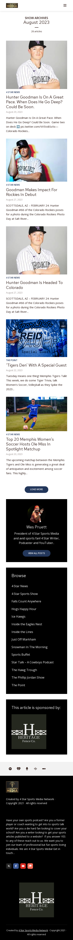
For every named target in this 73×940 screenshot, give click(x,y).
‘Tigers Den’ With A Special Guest (36, 365)
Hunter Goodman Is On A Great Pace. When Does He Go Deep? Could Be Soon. (34, 101)
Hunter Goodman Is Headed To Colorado (34, 285)
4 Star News (13, 92)
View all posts (36, 553)
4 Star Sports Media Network (37, 799)
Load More (36, 489)
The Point (11, 360)
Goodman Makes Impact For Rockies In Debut (31, 192)
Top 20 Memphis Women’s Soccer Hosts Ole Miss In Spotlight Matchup (30, 444)
